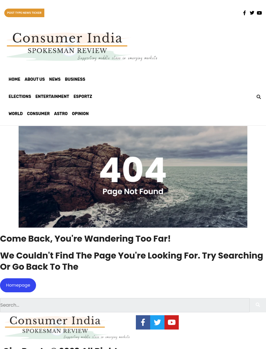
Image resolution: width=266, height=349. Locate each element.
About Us (35, 79)
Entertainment (52, 96)
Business (75, 79)
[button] (258, 97)
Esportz (83, 96)
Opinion (80, 113)
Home (14, 79)
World (16, 113)
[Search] (258, 305)
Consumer (38, 113)
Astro (61, 113)
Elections (20, 96)
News (55, 79)
